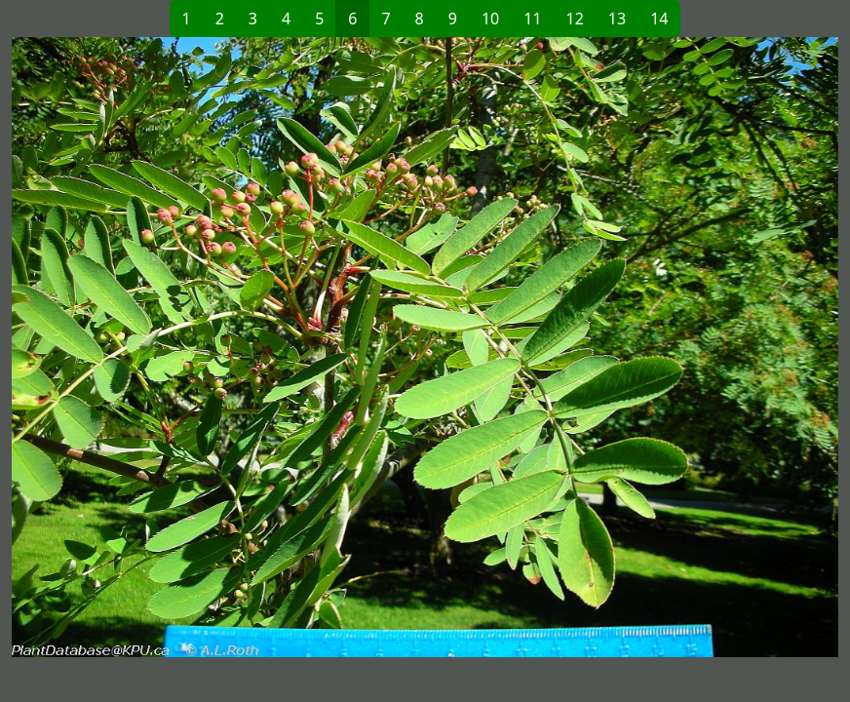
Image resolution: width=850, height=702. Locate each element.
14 (659, 18)
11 (532, 18)
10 (490, 18)
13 (617, 18)
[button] (218, 347)
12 (575, 18)
